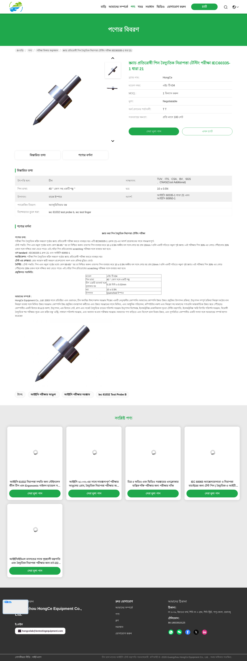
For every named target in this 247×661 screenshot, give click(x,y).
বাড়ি (103, 6)
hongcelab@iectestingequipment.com (40, 631)
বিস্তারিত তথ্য (38, 155)
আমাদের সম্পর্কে (118, 6)
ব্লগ (117, 620)
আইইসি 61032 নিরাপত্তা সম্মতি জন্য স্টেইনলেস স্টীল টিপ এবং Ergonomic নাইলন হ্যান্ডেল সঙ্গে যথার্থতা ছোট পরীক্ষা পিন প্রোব (34, 484)
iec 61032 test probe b (112, 394)
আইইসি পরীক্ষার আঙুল (43, 394)
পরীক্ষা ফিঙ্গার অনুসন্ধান (47, 50)
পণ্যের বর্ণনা (85, 155)
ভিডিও (161, 6)
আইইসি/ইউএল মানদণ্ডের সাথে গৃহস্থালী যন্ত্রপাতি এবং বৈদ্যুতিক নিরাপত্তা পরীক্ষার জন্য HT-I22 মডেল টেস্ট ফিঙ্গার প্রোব (35, 561)
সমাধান (149, 6)
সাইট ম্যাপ (36, 657)
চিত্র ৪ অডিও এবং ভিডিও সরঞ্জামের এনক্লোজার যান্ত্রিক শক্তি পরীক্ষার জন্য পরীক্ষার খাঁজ (153, 483)
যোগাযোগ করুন (176, 6)
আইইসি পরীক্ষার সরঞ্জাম (77, 394)
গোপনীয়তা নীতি (22, 657)
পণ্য (133, 6)
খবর (140, 6)
